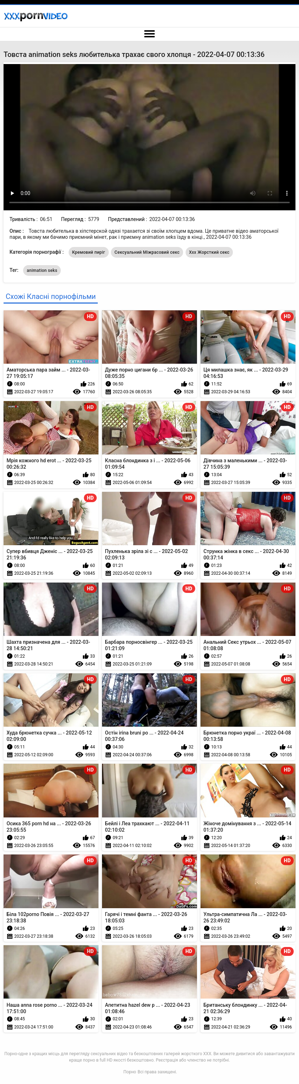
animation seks (42, 270)
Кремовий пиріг (88, 252)
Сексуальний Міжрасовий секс (147, 252)
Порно (129, 1071)
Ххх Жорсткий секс (209, 252)
